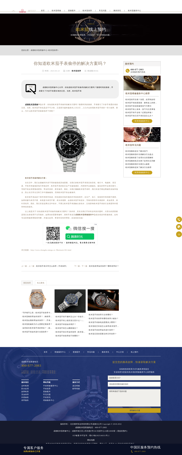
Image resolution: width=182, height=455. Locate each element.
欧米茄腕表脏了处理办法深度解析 (139, 158)
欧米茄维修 (56, 11)
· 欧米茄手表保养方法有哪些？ (100, 315)
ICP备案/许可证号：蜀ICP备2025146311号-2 (91, 435)
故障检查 (25, 391)
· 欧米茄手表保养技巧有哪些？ (67, 336)
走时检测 (25, 386)
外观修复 (25, 397)
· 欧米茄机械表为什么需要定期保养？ (36, 324)
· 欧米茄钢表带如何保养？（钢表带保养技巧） (37, 316)
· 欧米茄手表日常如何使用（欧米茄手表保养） (70, 332)
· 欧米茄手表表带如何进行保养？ (101, 330)
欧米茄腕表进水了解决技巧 (136, 151)
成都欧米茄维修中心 (39, 50)
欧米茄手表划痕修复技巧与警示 (138, 106)
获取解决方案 (135, 410)
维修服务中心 (60, 352)
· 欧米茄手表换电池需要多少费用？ (102, 322)
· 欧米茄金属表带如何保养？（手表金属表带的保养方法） (37, 320)
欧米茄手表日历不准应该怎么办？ (139, 116)
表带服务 (25, 400)
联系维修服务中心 (142, 121)
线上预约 (134, 352)
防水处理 (25, 389)
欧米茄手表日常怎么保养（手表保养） (52, 266)
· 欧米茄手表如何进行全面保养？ (35, 332)
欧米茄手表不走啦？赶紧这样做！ (139, 112)
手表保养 (47, 389)
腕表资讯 (117, 11)
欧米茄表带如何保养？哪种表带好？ (104, 266)
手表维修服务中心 (50, 386)
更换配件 (72, 11)
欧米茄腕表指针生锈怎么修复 (137, 164)
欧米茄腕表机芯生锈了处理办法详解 (140, 161)
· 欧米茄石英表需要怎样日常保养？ (102, 334)
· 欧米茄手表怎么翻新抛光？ (66, 328)
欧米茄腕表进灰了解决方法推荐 (138, 167)
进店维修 (76, 386)
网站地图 (91, 440)
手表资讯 (47, 397)
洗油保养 (25, 394)
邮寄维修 (76, 389)
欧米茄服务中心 (134, 11)
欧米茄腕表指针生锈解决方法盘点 (139, 154)
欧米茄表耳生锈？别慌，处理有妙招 (140, 99)
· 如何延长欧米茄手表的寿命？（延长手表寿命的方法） (37, 328)
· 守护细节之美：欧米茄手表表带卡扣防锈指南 (37, 313)
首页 (43, 11)
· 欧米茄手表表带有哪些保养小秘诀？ (103, 318)
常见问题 (102, 11)
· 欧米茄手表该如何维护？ (65, 324)
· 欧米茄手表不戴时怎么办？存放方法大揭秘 (70, 317)
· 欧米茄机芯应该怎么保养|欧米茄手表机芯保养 (103, 326)
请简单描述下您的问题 (134, 398)
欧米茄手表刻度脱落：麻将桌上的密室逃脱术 (142, 103)
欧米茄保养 (87, 11)
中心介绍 (120, 352)
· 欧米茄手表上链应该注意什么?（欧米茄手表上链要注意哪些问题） (70, 320)
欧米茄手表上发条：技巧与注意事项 (140, 109)
